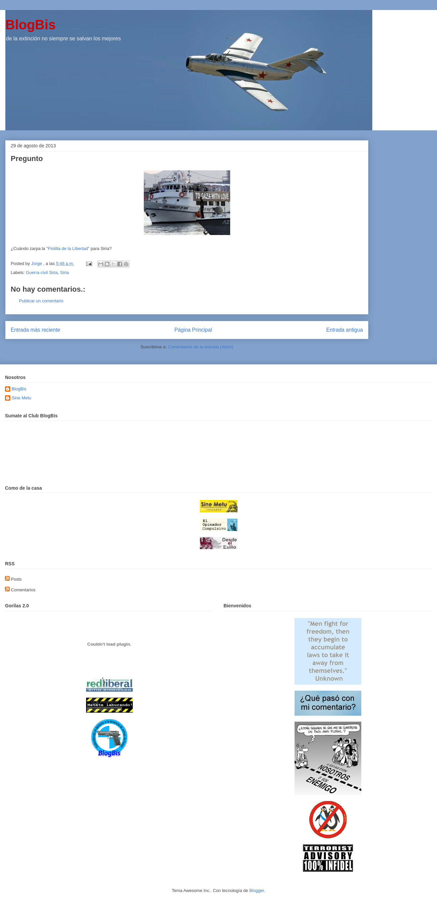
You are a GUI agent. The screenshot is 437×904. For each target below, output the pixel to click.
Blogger (256, 890)
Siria (64, 272)
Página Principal (193, 330)
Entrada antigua (344, 330)
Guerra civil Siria (42, 272)
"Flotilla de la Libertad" (67, 248)
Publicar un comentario (41, 300)
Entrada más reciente (35, 330)
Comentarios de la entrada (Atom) (200, 346)
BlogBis (30, 24)
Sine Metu (21, 397)
